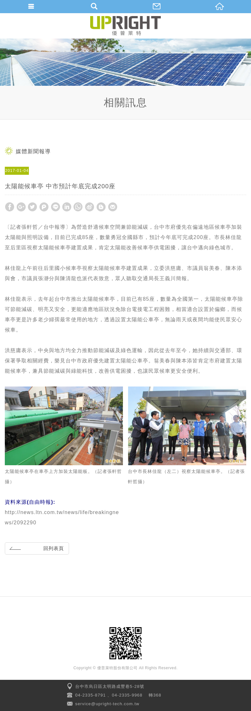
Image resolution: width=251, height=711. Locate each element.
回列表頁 (36, 548)
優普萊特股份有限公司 (125, 25)
